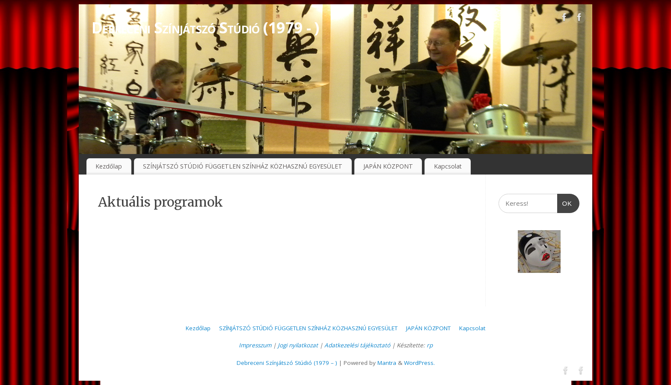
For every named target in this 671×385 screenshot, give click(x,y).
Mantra (386, 363)
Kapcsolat (448, 166)
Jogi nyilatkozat (298, 345)
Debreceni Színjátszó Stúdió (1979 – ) (287, 363)
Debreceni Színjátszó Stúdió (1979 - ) (205, 27)
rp (430, 345)
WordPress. (419, 363)
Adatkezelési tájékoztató (357, 345)
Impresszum (255, 345)
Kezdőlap (108, 166)
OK (565, 200)
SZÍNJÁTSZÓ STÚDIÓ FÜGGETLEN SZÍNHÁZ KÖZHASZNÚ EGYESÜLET (242, 166)
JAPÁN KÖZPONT (388, 166)
